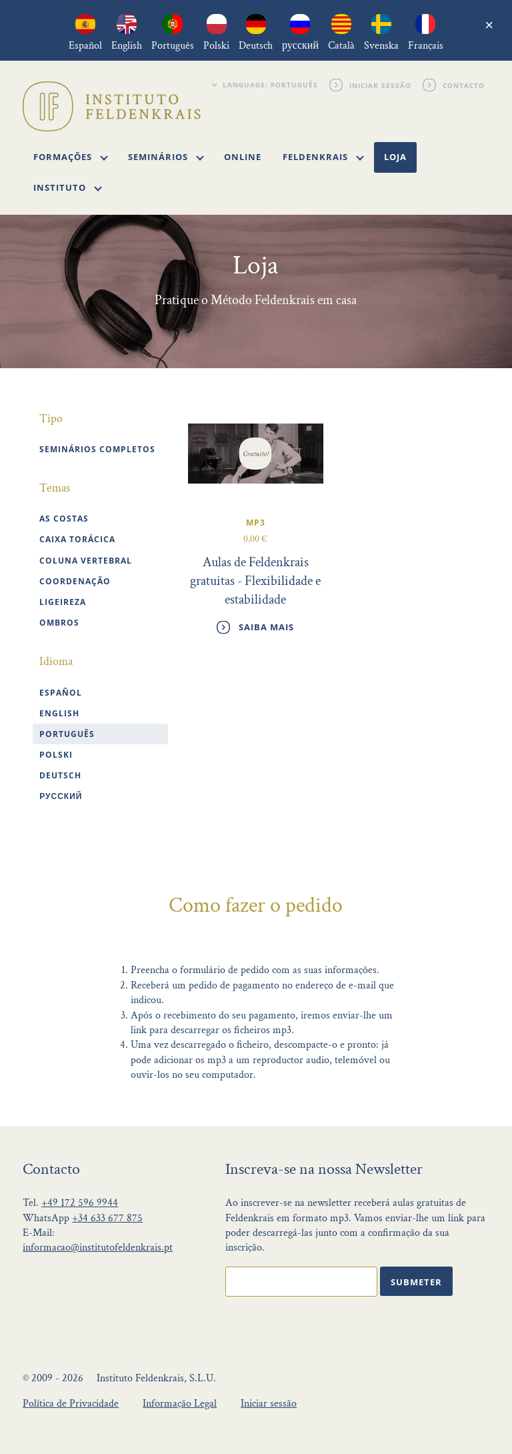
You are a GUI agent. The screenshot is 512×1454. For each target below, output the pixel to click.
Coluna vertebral (85, 560)
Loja (395, 157)
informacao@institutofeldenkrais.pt (98, 1248)
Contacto (464, 84)
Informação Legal (180, 1404)
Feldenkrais (323, 157)
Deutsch (60, 775)
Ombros (59, 622)
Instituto (67, 187)
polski (56, 754)
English (59, 713)
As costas (64, 518)
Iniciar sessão (381, 84)
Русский (60, 796)
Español (60, 692)
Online (242, 157)
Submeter (416, 1282)
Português (67, 734)
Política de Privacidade (71, 1404)
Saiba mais (266, 627)
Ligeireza (62, 602)
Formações (70, 157)
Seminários (166, 157)
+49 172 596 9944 (79, 1203)
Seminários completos (97, 449)
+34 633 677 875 (107, 1218)
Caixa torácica (77, 539)
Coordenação (75, 581)
